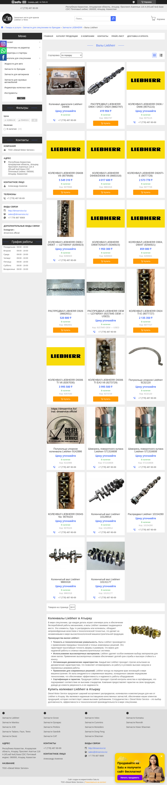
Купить (107, 123)
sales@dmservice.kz (18, 214)
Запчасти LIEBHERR (72, 27)
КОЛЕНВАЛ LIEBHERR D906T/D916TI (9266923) (105, 243)
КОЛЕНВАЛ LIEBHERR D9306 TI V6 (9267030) (65, 381)
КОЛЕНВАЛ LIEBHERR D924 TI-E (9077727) (145, 312)
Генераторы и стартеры (15, 53)
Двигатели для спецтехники (17, 58)
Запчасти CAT (50, 736)
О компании (87, 36)
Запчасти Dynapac (52, 722)
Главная (48, 36)
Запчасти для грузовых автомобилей (15, 81)
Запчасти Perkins (52, 727)
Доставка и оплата (137, 36)
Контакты (102, 36)
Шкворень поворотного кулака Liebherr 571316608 (105, 450)
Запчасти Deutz (9, 736)
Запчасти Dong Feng (94, 731)
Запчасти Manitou (10, 722)
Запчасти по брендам (14, 69)
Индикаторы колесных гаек (17, 87)
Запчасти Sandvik (52, 731)
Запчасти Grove (51, 718)
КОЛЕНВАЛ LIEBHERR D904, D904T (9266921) (146, 243)
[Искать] (113, 18)
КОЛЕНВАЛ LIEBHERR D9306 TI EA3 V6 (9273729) (105, 381)
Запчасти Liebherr (10, 718)
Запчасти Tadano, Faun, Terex (16, 731)
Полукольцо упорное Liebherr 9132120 (146, 381)
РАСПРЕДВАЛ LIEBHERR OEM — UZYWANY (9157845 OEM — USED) (105, 314)
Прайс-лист (117, 36)
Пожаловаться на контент (95, 782)
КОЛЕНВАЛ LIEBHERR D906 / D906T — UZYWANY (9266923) (66, 243)
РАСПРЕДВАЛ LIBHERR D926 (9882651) (65, 312)
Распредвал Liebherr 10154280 (146, 514)
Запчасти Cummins (94, 722)
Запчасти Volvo (92, 718)
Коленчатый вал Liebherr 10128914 (105, 515)
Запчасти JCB (9, 727)
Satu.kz (96, 779)
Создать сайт (33, 2)
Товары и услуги (13, 27)
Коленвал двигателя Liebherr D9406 (65, 105)
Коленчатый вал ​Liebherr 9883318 (65, 580)
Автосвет (8, 42)
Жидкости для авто (13, 64)
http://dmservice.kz (17, 211)
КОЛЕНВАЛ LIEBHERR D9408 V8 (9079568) (65, 174)
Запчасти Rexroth (134, 722)
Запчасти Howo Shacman (138, 727)
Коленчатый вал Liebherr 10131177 (105, 580)
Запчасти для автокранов (16, 74)
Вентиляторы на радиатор (17, 47)
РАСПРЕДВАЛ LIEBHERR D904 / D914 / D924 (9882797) (106, 105)
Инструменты (10, 93)
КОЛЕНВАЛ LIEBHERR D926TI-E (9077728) (145, 174)
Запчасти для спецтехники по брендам (41, 27)
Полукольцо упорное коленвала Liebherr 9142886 (65, 450)
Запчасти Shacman (94, 736)
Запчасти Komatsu (135, 718)
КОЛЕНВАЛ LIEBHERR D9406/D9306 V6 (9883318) (105, 174)
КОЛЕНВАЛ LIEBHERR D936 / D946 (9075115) (145, 105)
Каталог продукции (67, 36)
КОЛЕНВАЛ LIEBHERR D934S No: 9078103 (65, 515)
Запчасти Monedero (94, 727)
